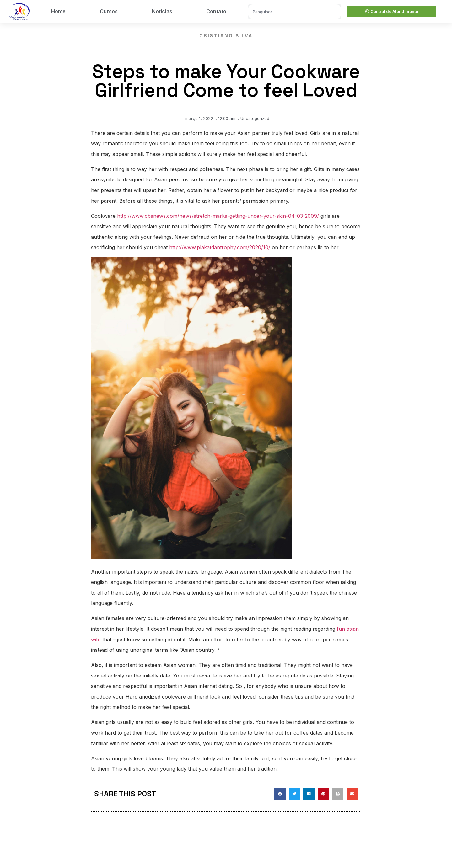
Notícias (162, 11)
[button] (280, 794)
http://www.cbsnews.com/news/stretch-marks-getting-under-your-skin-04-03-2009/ (218, 216)
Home (58, 11)
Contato (216, 11)
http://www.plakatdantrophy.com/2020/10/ (219, 247)
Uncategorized (254, 118)
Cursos (109, 11)
